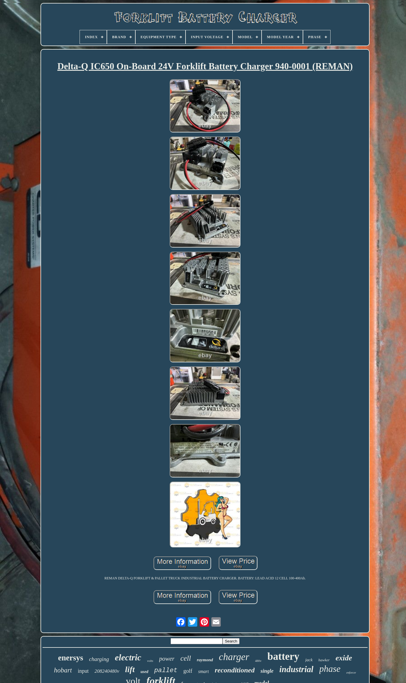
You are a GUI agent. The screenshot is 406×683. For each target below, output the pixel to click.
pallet (165, 670)
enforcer (351, 672)
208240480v (107, 671)
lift (130, 669)
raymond (205, 659)
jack (309, 659)
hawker (324, 660)
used (144, 671)
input (83, 671)
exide (344, 658)
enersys (70, 657)
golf (187, 671)
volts (150, 660)
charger (234, 657)
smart (203, 671)
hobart (63, 670)
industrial (296, 669)
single (266, 671)
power (167, 658)
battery (283, 656)
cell (185, 658)
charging (99, 659)
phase (330, 669)
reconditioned (235, 670)
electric (128, 657)
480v (258, 660)
